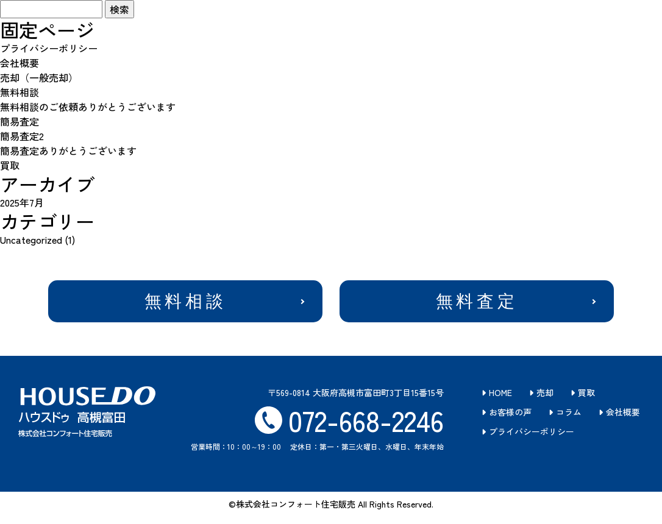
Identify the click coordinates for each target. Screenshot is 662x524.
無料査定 (477, 302)
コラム (569, 414)
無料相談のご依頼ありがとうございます (88, 106)
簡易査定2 (22, 136)
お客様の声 (510, 414)
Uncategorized (31, 239)
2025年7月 (22, 202)
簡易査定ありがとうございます (68, 150)
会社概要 (19, 62)
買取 (10, 165)
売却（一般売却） (39, 77)
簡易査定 (19, 121)
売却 (544, 395)
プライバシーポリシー (49, 48)
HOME (500, 395)
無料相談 (19, 92)
